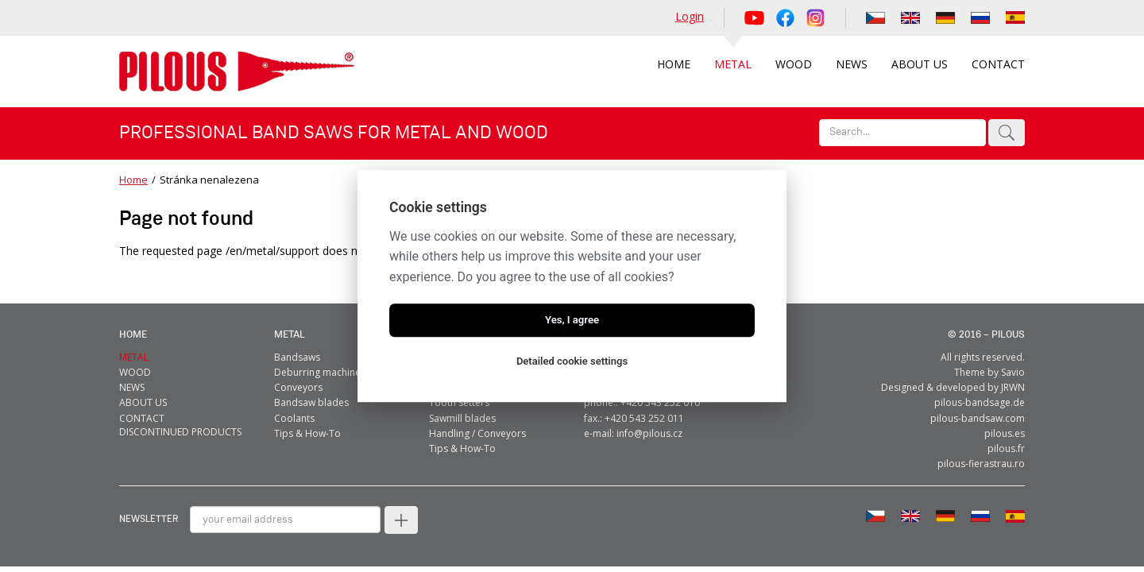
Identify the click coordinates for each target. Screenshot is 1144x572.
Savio (1013, 372)
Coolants (294, 418)
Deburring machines (319, 372)
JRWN (1013, 387)
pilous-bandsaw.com (977, 418)
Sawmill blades (462, 418)
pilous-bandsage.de (979, 402)
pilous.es (1004, 433)
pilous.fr (1006, 448)
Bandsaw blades (311, 402)
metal (289, 335)
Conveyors (298, 387)
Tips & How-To (307, 433)
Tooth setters (459, 402)
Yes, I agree (572, 320)
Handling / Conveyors (477, 433)
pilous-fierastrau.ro (981, 463)
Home (133, 179)
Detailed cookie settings (572, 361)
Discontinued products (180, 432)
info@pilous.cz (649, 433)
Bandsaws (297, 357)
